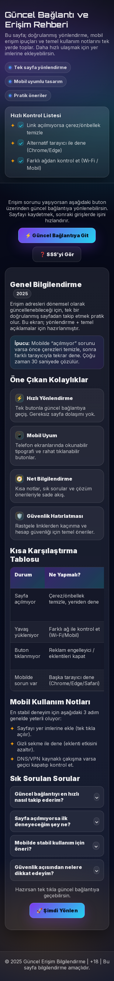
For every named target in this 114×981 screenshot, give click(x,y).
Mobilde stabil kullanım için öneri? (57, 846)
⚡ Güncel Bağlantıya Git (57, 235)
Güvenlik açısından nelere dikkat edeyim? (57, 870)
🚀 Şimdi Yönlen (57, 910)
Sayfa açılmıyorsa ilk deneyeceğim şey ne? (57, 821)
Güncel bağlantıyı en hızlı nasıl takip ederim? (57, 797)
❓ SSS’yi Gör (57, 254)
